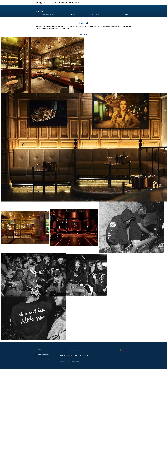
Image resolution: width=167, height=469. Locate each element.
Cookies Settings (84, 355)
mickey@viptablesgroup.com (43, 354)
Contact (77, 2)
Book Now (126, 14)
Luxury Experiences (62, 2)
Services (71, 2)
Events (54, 2)
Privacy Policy (64, 355)
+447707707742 (40, 356)
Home (49, 2)
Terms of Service (73, 355)
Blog (75, 350)
